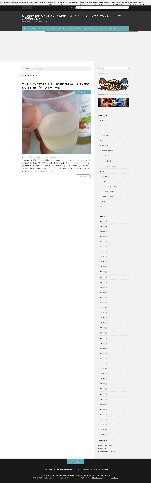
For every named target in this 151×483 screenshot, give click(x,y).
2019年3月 (103, 404)
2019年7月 (103, 384)
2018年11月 (104, 424)
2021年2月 (103, 287)
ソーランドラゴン (105, 145)
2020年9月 (103, 312)
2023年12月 (104, 226)
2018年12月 (104, 419)
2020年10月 (104, 307)
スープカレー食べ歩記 (111, 186)
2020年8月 (103, 318)
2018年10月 (104, 429)
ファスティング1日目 (58, 157)
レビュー (84, 92)
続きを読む (83, 176)
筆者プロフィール (37, 28)
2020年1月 (103, 353)
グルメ (104, 181)
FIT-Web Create (97, 478)
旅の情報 (113, 28)
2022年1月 (103, 262)
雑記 (101, 206)
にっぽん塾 (107, 161)
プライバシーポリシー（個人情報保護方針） (58, 469)
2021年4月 (103, 277)
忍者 (101, 140)
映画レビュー (106, 176)
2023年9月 (103, 231)
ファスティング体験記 (46, 157)
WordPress (114, 478)
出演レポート (63, 28)
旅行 (103, 201)
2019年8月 (103, 379)
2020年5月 (103, 333)
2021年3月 (103, 282)
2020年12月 (104, 297)
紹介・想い (103, 125)
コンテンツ (50, 28)
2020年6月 (103, 328)
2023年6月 (103, 236)
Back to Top (75, 462)
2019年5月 (103, 394)
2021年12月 (104, 267)
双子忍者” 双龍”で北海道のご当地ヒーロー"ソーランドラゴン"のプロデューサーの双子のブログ (73, 17)
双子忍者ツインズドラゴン (107, 451)
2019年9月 (103, 373)
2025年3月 (103, 221)
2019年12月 (104, 358)
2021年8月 (103, 272)
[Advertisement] (75, 46)
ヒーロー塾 (105, 156)
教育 (101, 120)
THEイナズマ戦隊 (107, 196)
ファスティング (88, 28)
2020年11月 (104, 302)
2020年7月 (103, 323)
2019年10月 (104, 368)
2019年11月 (104, 363)
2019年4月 (103, 399)
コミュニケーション (110, 166)
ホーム (26, 28)
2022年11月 (104, 251)
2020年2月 (103, 348)
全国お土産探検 (109, 191)
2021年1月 (103, 292)
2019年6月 (103, 389)
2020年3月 (103, 343)
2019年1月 (103, 414)
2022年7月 (103, 256)
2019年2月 (103, 409)
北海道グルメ (101, 28)
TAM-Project (103, 448)
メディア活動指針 (82, 469)
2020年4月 (103, 338)
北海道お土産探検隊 (108, 150)
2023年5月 (103, 241)
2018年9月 (103, 435)
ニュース (103, 130)
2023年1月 (103, 246)
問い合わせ (74, 28)
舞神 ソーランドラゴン (105, 445)
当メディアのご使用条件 (99, 469)
